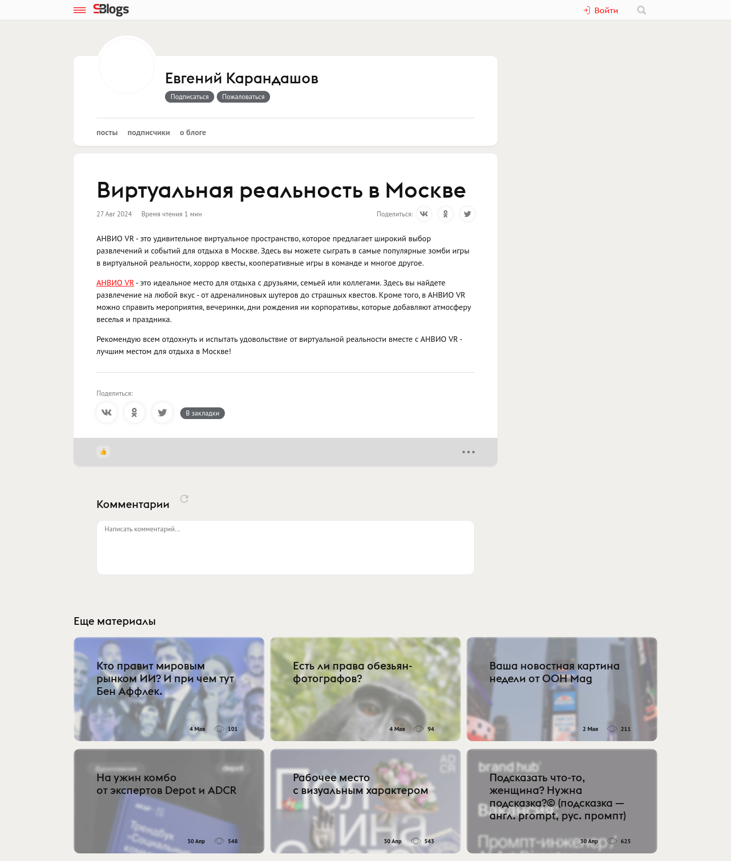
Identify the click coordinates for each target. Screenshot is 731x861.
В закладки (202, 413)
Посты (107, 132)
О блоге (193, 132)
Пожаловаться (243, 96)
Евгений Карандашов (241, 78)
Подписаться (190, 96)
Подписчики (148, 132)
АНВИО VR (115, 282)
